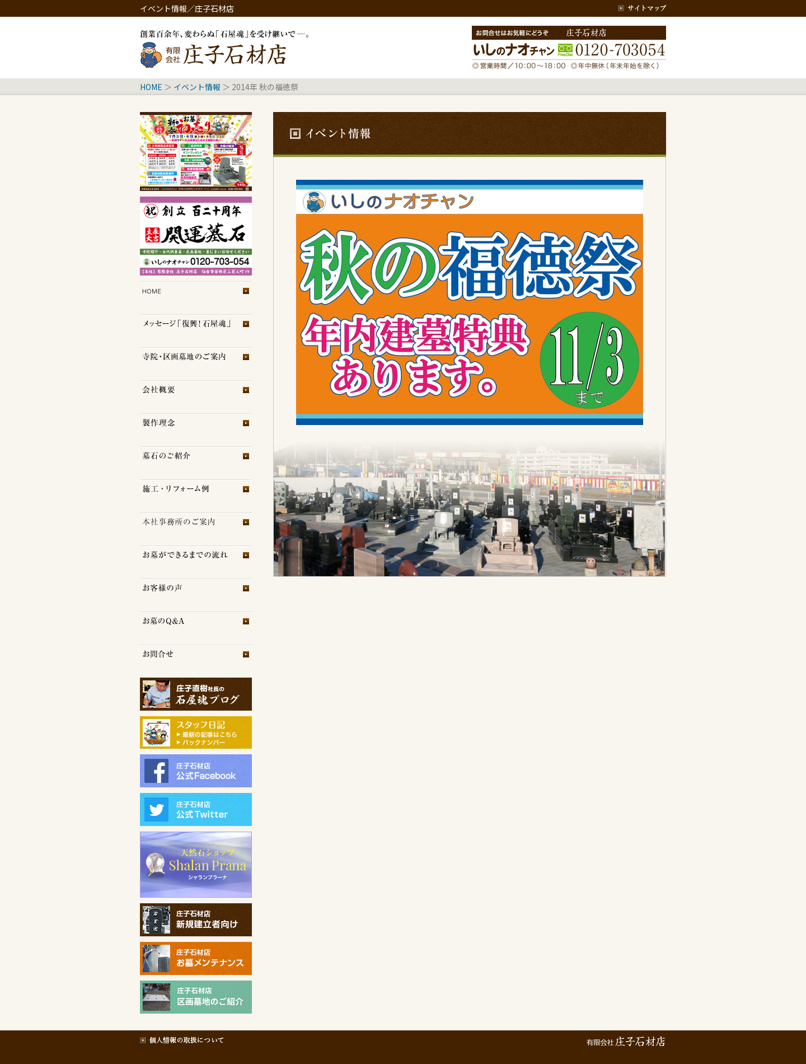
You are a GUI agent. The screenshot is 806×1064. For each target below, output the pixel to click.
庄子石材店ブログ (196, 694)
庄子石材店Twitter (196, 809)
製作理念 (196, 429)
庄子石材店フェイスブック (196, 770)
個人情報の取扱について (182, 1038)
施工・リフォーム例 (196, 495)
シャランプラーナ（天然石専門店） (196, 865)
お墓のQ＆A (196, 628)
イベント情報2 (196, 236)
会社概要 (196, 396)
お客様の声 (196, 595)
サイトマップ (642, 8)
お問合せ (196, 661)
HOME (151, 86)
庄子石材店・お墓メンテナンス (196, 958)
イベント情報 (197, 86)
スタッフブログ (196, 727)
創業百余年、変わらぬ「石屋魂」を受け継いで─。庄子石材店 (226, 47)
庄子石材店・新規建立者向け (196, 919)
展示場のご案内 (196, 528)
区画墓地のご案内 (196, 363)
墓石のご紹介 (196, 462)
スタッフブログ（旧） (196, 744)
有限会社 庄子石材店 (624, 1038)
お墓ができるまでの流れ (196, 561)
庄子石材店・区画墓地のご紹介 (196, 997)
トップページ (196, 297)
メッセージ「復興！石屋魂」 (196, 330)
